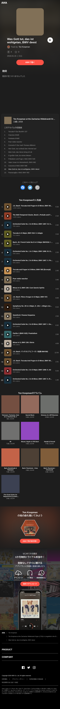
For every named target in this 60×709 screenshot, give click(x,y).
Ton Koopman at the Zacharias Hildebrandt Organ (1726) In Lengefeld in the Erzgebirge (33, 636)
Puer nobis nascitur (15, 142)
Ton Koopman (24, 47)
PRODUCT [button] (7, 649)
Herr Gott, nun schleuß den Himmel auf (22, 149)
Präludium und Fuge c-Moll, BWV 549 (21, 159)
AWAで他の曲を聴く (30, 541)
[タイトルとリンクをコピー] (37, 187)
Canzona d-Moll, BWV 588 (17, 166)
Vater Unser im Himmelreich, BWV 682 (22, 162)
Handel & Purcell (49, 441)
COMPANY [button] (7, 657)
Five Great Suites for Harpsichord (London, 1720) (10, 496)
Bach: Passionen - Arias (30, 468)
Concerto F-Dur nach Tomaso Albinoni (21, 145)
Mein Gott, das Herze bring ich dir (20, 152)
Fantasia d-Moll (13, 138)
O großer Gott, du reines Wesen (19, 155)
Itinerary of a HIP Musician (49, 415)
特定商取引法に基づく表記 (10, 682)
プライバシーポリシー (18, 679)
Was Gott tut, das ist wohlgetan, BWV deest (21, 640)
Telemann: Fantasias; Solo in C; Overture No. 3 (10, 416)
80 (10, 441)
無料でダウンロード (30, 584)
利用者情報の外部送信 (36, 679)
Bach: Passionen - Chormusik (49, 469)
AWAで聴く (30, 62)
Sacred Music (30, 415)
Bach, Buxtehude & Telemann (10, 469)
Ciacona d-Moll (13, 135)
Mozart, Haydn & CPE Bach (30, 441)
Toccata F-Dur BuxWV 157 (17, 131)
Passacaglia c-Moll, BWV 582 (18, 172)
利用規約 (4, 679)
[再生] (50, 40)
